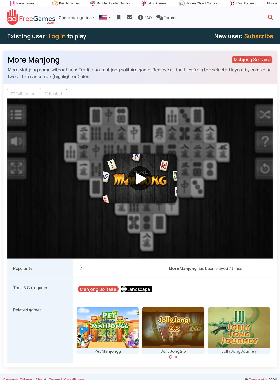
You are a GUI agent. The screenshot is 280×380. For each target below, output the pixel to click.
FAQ (144, 17)
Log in (57, 36)
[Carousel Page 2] (176, 357)
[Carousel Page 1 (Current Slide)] (170, 357)
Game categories (75, 17)
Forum (165, 17)
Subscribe (258, 36)
